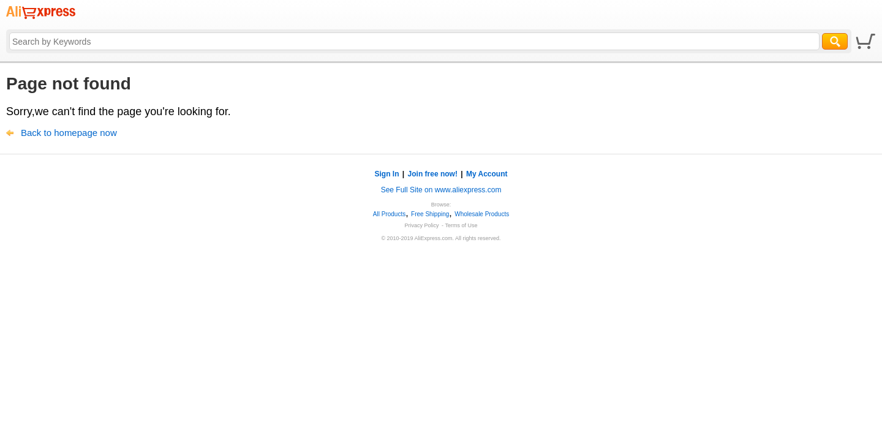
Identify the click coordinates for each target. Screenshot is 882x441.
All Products (389, 214)
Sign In (387, 174)
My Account (487, 174)
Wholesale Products (481, 214)
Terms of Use (461, 225)
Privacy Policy (422, 225)
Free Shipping (430, 214)
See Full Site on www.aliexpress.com (441, 190)
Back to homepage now (69, 132)
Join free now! (433, 174)
